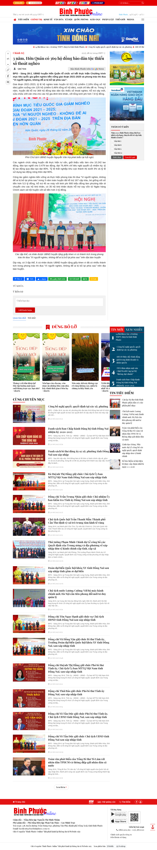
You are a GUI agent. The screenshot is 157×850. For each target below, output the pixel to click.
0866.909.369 (124, 830)
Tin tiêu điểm (122, 393)
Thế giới (120, 19)
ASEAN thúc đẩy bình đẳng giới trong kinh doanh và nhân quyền (126, 359)
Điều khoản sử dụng (118, 837)
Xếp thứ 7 (117, 141)
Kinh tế (48, 19)
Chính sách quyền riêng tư (121, 834)
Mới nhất (32, 318)
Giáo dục (95, 19)
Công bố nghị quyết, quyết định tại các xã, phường (126, 348)
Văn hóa (58, 19)
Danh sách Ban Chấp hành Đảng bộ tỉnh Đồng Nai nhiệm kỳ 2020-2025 (126, 382)
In (85, 279)
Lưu (93, 279)
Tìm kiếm (124, 801)
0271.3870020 (138, 830)
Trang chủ (19, 801)
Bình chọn (117, 157)
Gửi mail (74, 279)
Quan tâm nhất (19, 318)
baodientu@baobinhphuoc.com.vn (34, 828)
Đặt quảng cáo (106, 801)
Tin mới (117, 329)
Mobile (110, 846)
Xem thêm (61, 787)
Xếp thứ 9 (117, 149)
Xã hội (68, 19)
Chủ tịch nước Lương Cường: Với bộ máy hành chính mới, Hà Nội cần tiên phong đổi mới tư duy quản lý (133, 417)
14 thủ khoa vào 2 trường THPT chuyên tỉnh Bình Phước (125, 336)
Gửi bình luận (25, 310)
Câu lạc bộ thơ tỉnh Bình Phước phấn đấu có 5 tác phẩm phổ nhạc (132, 402)
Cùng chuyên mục (29, 399)
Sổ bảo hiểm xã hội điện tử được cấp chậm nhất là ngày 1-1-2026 (133, 464)
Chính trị (36, 19)
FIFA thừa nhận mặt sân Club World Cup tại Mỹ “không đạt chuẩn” (125, 371)
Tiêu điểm (23, 19)
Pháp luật (108, 19)
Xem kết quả (130, 157)
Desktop (120, 846)
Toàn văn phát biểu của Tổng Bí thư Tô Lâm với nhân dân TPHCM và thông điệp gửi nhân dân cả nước (133, 434)
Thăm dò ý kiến (120, 127)
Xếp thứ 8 (117, 145)
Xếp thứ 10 (117, 153)
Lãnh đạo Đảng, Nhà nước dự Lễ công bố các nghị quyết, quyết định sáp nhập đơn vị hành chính (132, 450)
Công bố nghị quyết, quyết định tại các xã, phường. (124, 47)
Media (130, 19)
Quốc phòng (81, 19)
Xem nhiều (134, 329)
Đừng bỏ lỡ (61, 327)
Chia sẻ (18, 279)
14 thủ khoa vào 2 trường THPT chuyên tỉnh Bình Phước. (74, 47)
